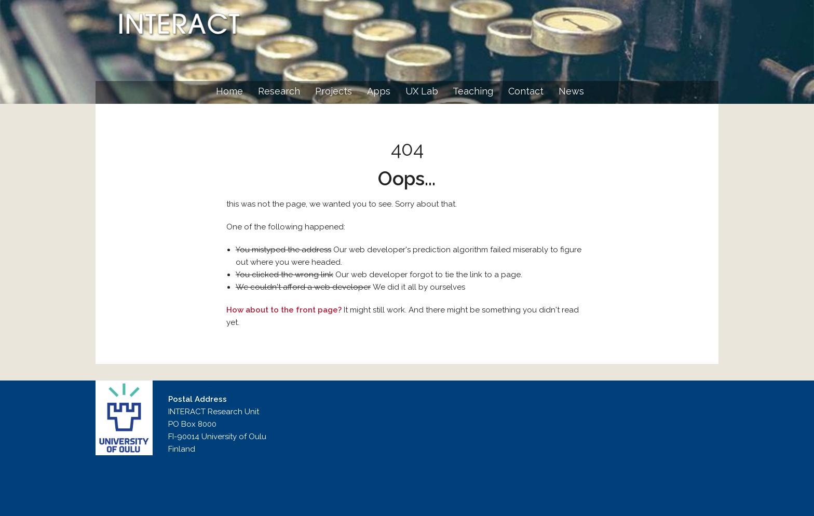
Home (229, 91)
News (571, 91)
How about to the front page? (284, 310)
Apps (378, 91)
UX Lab (421, 91)
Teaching (473, 91)
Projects (333, 91)
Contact (526, 91)
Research (279, 91)
